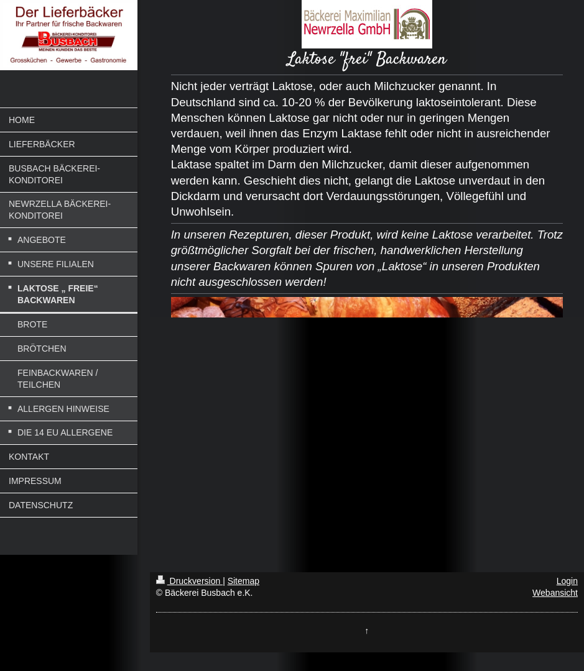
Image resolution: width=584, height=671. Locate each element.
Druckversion (189, 581)
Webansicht (555, 593)
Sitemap (243, 581)
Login (567, 581)
